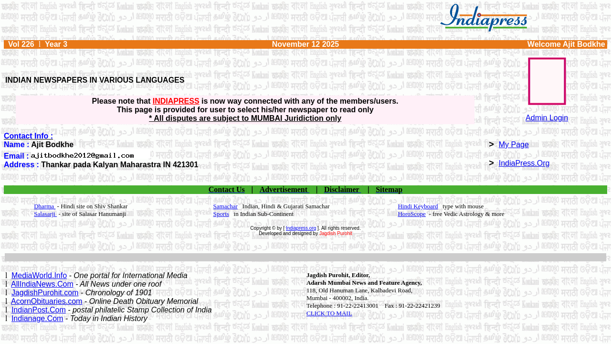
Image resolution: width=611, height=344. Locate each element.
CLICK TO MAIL (329, 313)
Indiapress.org (301, 228)
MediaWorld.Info (39, 275)
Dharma (44, 206)
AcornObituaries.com (46, 301)
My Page (514, 144)
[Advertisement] (305, 257)
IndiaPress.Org (524, 163)
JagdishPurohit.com (45, 293)
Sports (221, 213)
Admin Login (547, 118)
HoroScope (412, 213)
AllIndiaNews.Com (42, 284)
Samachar (225, 206)
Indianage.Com (37, 318)
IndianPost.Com (38, 310)
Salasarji (45, 213)
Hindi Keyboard (418, 206)
